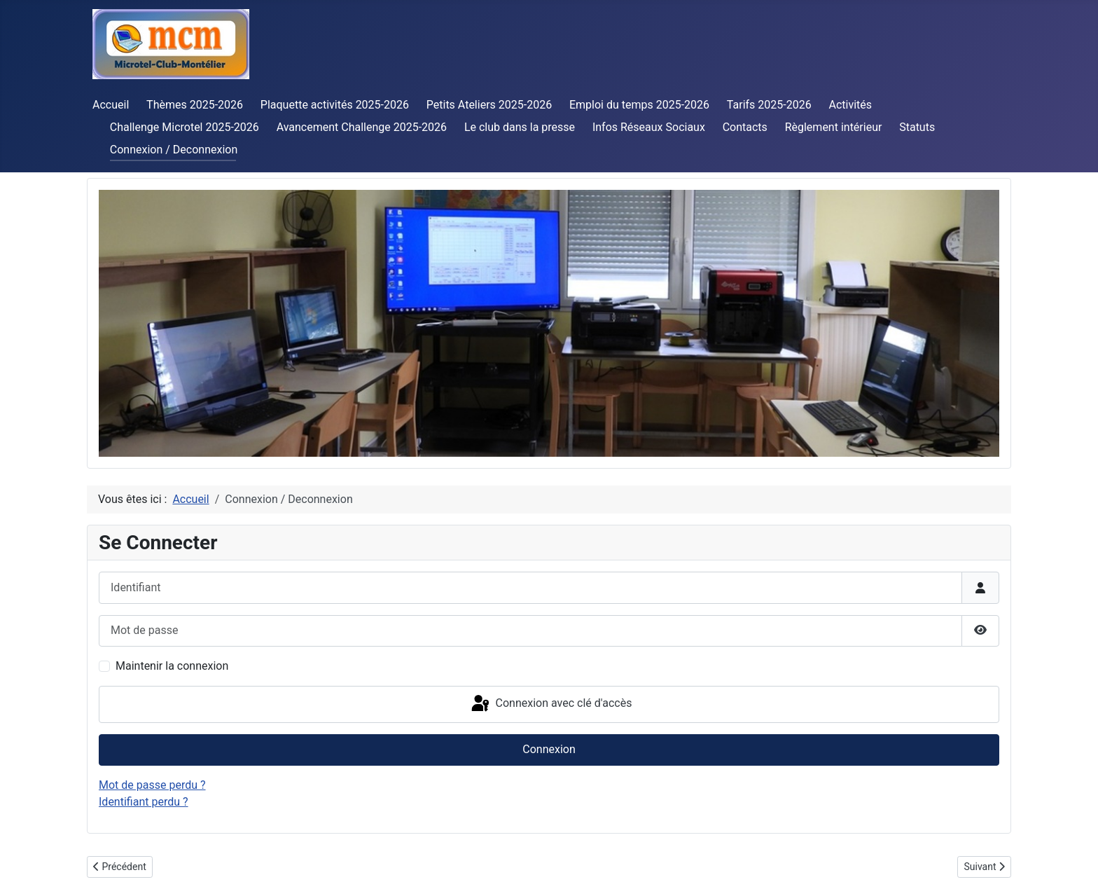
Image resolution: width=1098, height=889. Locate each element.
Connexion (548, 749)
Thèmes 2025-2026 (194, 104)
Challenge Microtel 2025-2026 (184, 127)
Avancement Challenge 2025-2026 (362, 127)
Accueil (110, 104)
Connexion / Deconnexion (173, 149)
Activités (850, 104)
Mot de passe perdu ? (152, 785)
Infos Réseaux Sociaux (648, 127)
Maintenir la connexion (172, 666)
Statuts (917, 127)
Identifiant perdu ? (143, 801)
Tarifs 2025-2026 (769, 104)
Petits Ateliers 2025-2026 (489, 104)
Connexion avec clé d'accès (550, 704)
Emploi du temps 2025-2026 (639, 104)
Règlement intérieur (833, 127)
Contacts (745, 127)
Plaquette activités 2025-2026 (334, 104)
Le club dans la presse (519, 127)
